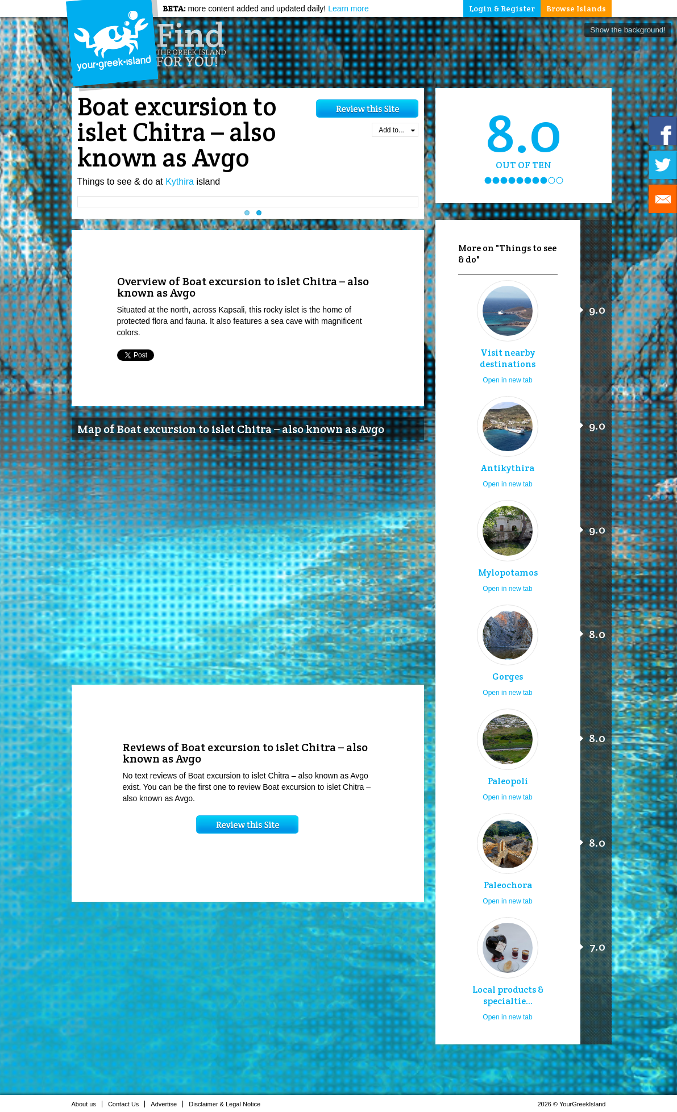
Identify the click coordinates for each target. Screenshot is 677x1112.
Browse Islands (576, 8)
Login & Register (502, 8)
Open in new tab (507, 380)
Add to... (396, 130)
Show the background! (628, 30)
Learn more (348, 8)
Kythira (179, 181)
